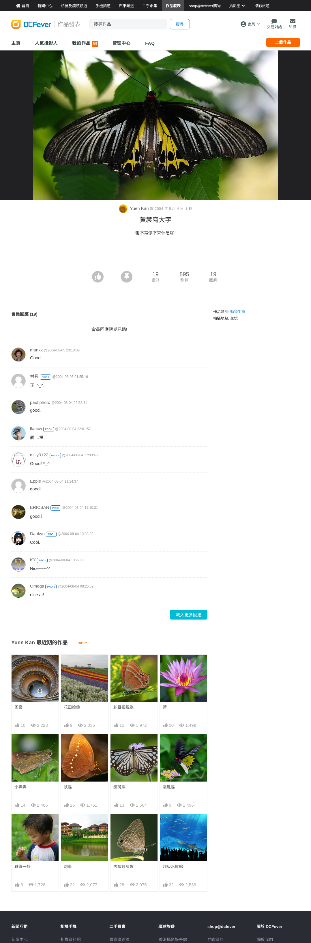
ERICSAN (39, 507)
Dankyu (37, 533)
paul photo (40, 402)
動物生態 (237, 312)
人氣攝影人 (46, 43)
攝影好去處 (173, 939)
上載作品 (283, 42)
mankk (36, 349)
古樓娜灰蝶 (123, 866)
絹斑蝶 (119, 787)
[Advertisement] (155, 255)
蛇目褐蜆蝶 (123, 707)
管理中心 (122, 43)
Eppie (35, 481)
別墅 (68, 866)
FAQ (150, 43)
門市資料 (216, 939)
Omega (37, 586)
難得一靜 (22, 866)
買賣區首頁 (120, 939)
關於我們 (265, 939)
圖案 (18, 707)
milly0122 (39, 454)
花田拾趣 (72, 707)
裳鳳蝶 (169, 787)
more (82, 643)
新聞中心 (20, 939)
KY (33, 559)
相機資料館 (71, 939)
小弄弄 (20, 787)
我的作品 (85, 44)
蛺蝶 (68, 787)
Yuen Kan (134, 208)
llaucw (36, 428)
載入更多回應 (189, 614)
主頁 (15, 43)
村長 (34, 376)
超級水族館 (173, 866)
